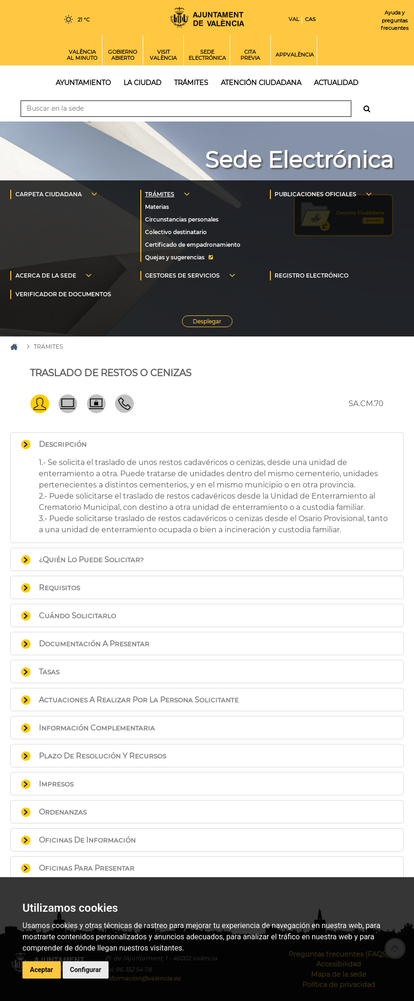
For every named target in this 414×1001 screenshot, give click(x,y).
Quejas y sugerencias (174, 257)
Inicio (207, 17)
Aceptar (41, 969)
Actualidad (336, 83)
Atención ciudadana (261, 83)
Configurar (86, 969)
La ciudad (142, 83)
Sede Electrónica (299, 159)
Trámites (191, 83)
